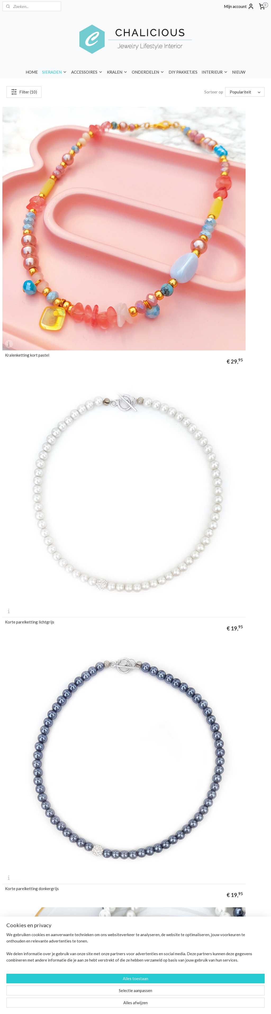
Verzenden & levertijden (203, 837)
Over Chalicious (196, 831)
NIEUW (238, 72)
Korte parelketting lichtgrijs (120, 197)
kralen (17, 593)
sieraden (147, 742)
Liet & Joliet (102, 914)
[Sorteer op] (244, 91)
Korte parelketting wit (24, 306)
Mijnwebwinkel (185, 1004)
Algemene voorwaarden (203, 867)
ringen (7, 843)
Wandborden (103, 861)
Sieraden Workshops (200, 879)
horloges (26, 843)
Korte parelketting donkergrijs (213, 197)
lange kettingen (184, 687)
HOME (32, 72)
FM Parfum (102, 902)
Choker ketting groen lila (117, 415)
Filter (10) (24, 92)
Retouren (191, 849)
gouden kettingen (193, 659)
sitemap (115, 1004)
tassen (38, 849)
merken (8, 861)
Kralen (98, 843)
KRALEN (117, 72)
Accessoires (103, 837)
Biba (96, 891)
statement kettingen (215, 653)
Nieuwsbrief (12, 962)
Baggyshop (102, 884)
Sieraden (100, 831)
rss (124, 1004)
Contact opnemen (108, 979)
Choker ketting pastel (24, 415)
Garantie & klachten (199, 855)
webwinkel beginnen (143, 1004)
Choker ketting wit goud (207, 415)
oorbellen (54, 837)
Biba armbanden (230, 714)
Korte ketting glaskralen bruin (212, 306)
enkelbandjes (170, 714)
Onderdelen (103, 849)
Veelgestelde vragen (200, 861)
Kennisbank (193, 884)
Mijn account (239, 6)
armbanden (11, 837)
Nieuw (98, 867)
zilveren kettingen (230, 659)
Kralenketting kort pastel (27, 197)
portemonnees (58, 849)
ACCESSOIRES (87, 72)
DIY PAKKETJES (183, 72)
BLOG (25, 944)
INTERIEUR (215, 72)
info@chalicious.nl (112, 968)
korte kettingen (151, 687)
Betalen (189, 843)
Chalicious (101, 896)
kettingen (59, 634)
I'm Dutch (101, 908)
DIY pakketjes (104, 855)
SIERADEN (54, 72)
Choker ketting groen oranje (30, 524)
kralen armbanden (125, 714)
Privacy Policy (194, 873)
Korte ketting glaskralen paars (122, 306)
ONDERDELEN (148, 72)
